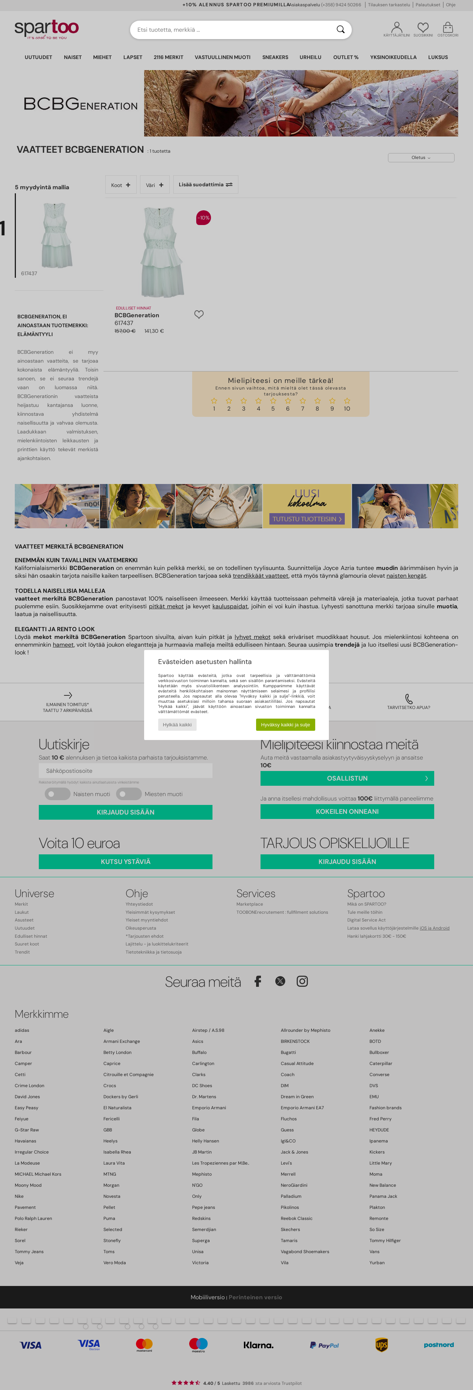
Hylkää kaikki (177, 724)
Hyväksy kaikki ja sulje (285, 724)
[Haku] (340, 30)
